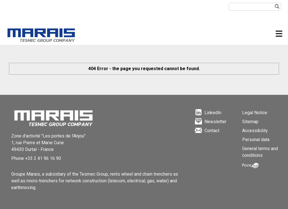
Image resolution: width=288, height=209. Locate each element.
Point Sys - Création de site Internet (250, 165)
